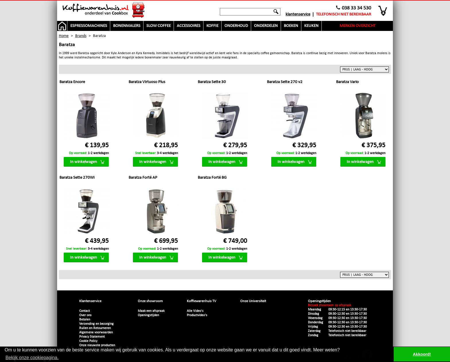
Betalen (84, 319)
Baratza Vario (347, 82)
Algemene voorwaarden (96, 332)
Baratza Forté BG (212, 178)
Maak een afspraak (151, 311)
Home (64, 36)
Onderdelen (266, 26)
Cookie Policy (88, 341)
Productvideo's (197, 315)
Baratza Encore (72, 82)
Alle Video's (195, 311)
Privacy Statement (92, 337)
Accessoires (188, 26)
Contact (84, 311)
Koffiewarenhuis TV (201, 301)
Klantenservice (298, 14)
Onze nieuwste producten (97, 345)
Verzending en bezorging (96, 324)
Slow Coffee (158, 26)
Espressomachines (88, 26)
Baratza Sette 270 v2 (284, 82)
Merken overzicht (357, 26)
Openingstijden (148, 315)
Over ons (85, 315)
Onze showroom (150, 301)
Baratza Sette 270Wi (76, 178)
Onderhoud (236, 26)
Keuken (311, 26)
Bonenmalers (126, 26)
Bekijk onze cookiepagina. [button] (32, 357)
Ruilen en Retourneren (95, 328)
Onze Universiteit (253, 301)
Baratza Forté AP (143, 178)
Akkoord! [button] (422, 354)
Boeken (291, 26)
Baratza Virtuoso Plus (147, 82)
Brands (80, 36)
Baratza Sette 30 (212, 82)
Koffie (212, 26)
